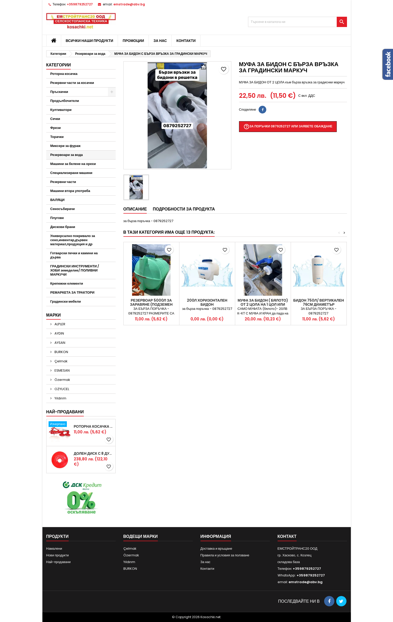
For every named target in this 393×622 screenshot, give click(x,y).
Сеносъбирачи (62, 208)
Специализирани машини (71, 172)
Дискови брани (62, 226)
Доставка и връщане (216, 548)
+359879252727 (80, 4)
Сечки (55, 118)
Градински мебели (65, 301)
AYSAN (59, 342)
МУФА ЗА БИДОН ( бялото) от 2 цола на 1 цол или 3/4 (262, 304)
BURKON (61, 351)
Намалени (54, 548)
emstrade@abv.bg (129, 4)
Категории (58, 65)
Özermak (62, 379)
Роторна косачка (64, 73)
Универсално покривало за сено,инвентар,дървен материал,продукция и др (72, 240)
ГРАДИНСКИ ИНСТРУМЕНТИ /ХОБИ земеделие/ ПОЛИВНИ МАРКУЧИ (74, 270)
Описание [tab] (135, 209)
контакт (287, 536)
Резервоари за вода (66, 154)
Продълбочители (64, 100)
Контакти (186, 40)
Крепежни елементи (66, 283)
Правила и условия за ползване (224, 555)
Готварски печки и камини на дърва (74, 255)
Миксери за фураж (65, 145)
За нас (160, 40)
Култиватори (61, 109)
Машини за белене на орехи (73, 163)
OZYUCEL (61, 389)
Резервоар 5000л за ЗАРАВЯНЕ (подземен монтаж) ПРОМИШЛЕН (151, 304)
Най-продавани (65, 412)
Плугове (57, 217)
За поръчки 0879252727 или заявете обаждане (287, 127)
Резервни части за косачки (72, 82)
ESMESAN (62, 370)
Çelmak (61, 361)
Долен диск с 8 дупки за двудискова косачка (93, 453)
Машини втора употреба (70, 190)
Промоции (133, 40)
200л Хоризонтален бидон (207, 302)
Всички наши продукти (89, 40)
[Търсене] (297, 22)
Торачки (57, 136)
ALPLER (59, 324)
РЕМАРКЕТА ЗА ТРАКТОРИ (72, 292)
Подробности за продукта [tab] (184, 209)
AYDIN (59, 333)
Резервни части (63, 181)
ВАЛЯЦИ (57, 199)
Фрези (55, 127)
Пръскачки (59, 91)
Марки (53, 315)
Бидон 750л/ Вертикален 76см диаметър (318, 302)
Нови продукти (57, 555)
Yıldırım (60, 398)
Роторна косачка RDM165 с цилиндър (93, 426)
